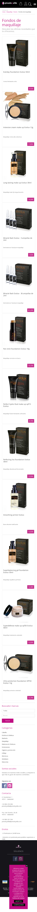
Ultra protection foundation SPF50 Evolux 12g (17, 682)
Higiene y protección (8, 750)
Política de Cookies (19, 898)
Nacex (32, 881)
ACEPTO (18, 901)
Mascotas (5, 762)
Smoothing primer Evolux (13, 515)
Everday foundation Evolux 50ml (16, 72)
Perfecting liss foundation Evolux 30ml (16, 460)
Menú (34, 3)
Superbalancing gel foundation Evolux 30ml (15, 571)
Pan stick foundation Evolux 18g (16, 349)
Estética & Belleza (8, 735)
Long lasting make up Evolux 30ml (17, 182)
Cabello (4, 732)
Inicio (4, 12)
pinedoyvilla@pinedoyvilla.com (12, 806)
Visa (4, 881)
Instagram (9, 785)
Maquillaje (10, 12)
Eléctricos (5, 756)
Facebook (4, 785)
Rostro (15, 12)
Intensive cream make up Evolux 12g (18, 127)
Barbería (4, 738)
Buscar (30, 4)
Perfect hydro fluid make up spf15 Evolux (17, 405)
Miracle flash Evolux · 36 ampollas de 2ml (18, 294)
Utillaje (4, 753)
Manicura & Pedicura (8, 744)
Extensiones (6, 747)
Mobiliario (5, 759)
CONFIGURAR (19, 905)
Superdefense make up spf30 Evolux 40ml (18, 626)
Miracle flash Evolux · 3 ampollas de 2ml (17, 239)
